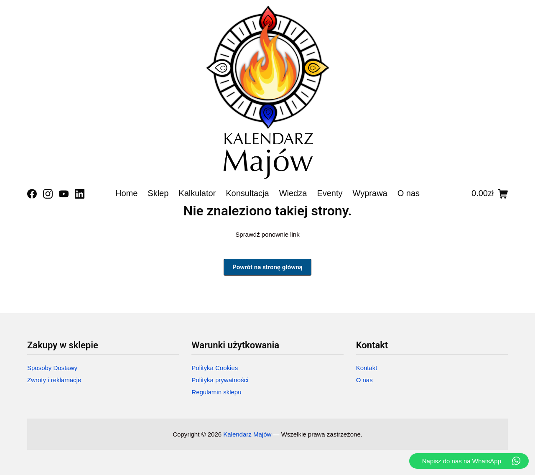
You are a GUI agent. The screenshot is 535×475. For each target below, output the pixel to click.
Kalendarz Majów (247, 434)
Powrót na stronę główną (267, 267)
